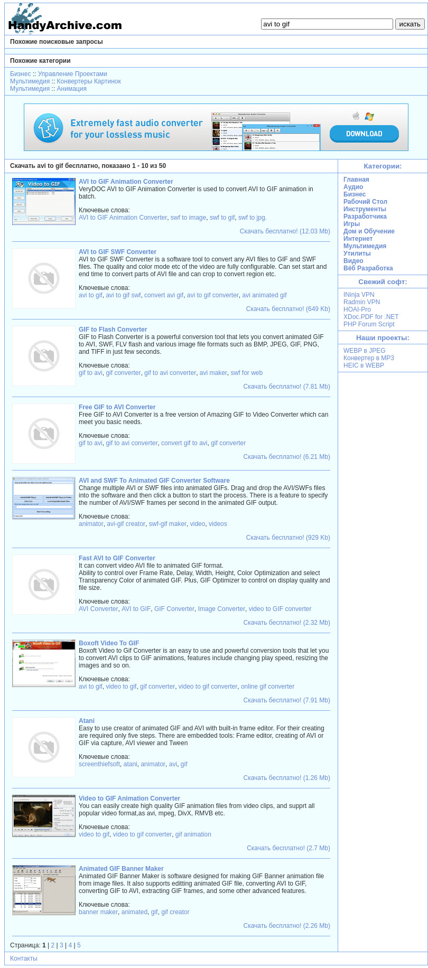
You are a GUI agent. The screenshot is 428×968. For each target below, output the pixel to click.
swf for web (246, 373)
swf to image (188, 217)
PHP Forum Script (368, 324)
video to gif (121, 686)
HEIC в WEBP (363, 365)
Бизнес (20, 74)
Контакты (24, 958)
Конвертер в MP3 (368, 358)
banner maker (98, 912)
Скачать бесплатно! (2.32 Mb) (287, 622)
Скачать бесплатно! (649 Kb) (288, 309)
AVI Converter (98, 609)
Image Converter (221, 609)
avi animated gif (265, 295)
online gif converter (267, 686)
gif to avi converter (170, 373)
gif (184, 764)
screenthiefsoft (99, 764)
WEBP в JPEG (364, 350)
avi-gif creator (126, 524)
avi (173, 764)
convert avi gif (163, 295)
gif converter (123, 373)
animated (134, 912)
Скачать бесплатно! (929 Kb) (288, 537)
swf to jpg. (252, 217)
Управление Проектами (72, 74)
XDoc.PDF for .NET (371, 317)
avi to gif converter (213, 295)
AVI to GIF (136, 609)
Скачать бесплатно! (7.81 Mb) (287, 386)
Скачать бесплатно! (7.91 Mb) (287, 700)
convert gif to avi (184, 443)
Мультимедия (30, 81)
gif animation (193, 834)
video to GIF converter (280, 609)
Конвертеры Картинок (89, 81)
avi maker (213, 373)
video (198, 524)
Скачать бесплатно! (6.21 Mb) (287, 456)
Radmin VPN (361, 302)
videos (218, 524)
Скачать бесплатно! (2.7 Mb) (288, 848)
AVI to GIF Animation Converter (123, 217)
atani (130, 764)
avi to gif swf (123, 295)
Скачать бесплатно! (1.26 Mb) (287, 778)
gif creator (175, 912)
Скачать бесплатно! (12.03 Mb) (285, 231)
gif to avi (91, 373)
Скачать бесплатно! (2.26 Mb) (287, 925)
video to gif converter (208, 686)
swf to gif (222, 217)
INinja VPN (359, 294)
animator (91, 524)
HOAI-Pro (357, 309)
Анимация (72, 88)
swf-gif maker (168, 524)
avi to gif (91, 295)
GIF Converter (174, 609)
